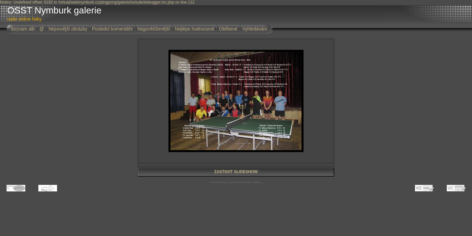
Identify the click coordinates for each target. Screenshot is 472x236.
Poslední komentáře (112, 28)
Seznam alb (22, 28)
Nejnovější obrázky (68, 28)
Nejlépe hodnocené (194, 28)
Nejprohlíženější (153, 28)
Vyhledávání (254, 28)
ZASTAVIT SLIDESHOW (236, 171)
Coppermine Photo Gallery (244, 182)
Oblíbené (228, 28)
